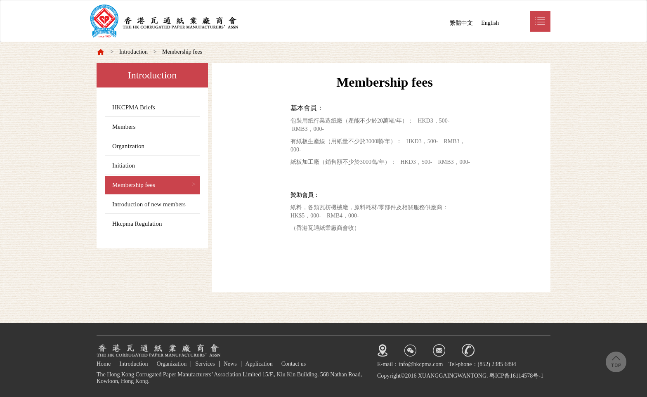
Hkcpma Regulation (137, 223)
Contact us (293, 364)
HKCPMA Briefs (133, 107)
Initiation (123, 165)
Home (104, 364)
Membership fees (182, 52)
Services (205, 364)
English (490, 23)
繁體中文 (461, 23)
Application (259, 364)
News (230, 364)
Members (124, 126)
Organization (128, 146)
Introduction (133, 52)
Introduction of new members (149, 204)
